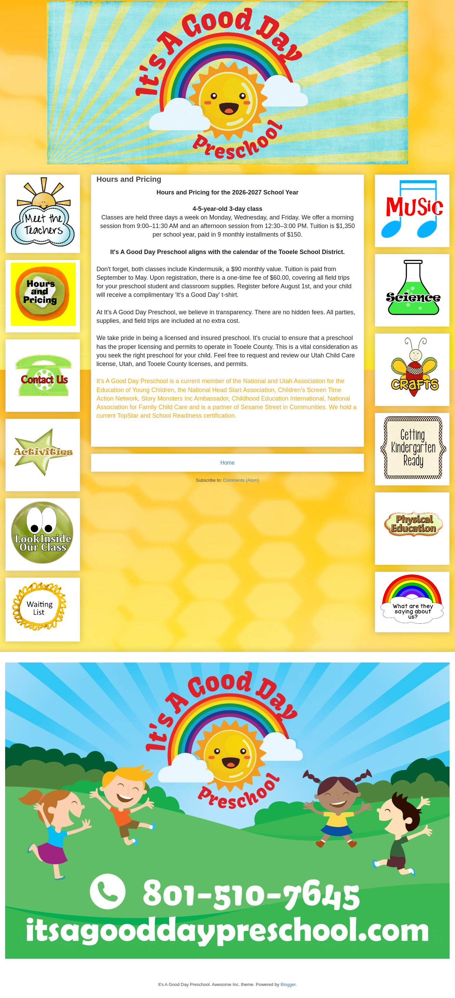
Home (227, 463)
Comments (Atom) (241, 480)
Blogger (288, 984)
